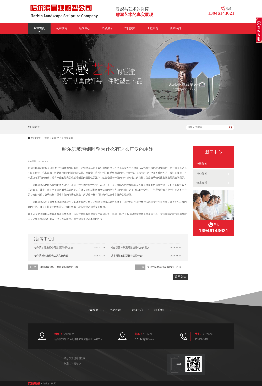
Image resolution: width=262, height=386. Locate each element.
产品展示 (107, 28)
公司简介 (61, 28)
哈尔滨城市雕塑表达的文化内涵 (51, 255)
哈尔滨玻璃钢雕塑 (37, 168)
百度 (53, 383)
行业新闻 (201, 173)
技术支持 (201, 182)
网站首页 (39, 28)
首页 (47, 138)
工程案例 (152, 28)
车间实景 (129, 28)
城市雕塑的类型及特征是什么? (127, 255)
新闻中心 (84, 28)
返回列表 (180, 277)
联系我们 (175, 28)
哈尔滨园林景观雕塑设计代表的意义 (130, 247)
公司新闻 (69, 138)
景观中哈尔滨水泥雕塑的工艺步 (164, 267)
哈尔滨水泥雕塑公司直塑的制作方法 (53, 247)
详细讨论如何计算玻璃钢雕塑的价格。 (60, 267)
